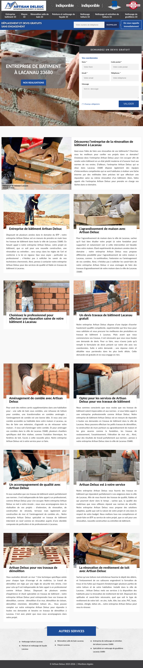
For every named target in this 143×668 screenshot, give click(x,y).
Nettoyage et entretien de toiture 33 (107, 15)
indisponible (65, 5)
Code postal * (116, 62)
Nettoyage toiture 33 (85, 15)
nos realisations (33, 82)
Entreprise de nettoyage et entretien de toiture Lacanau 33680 (107, 642)
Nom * (84, 62)
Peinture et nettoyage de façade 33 (63, 15)
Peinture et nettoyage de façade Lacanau (34, 647)
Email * (85, 73)
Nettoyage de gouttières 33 (131, 15)
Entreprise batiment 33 (10, 15)
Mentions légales (85, 664)
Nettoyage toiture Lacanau (32, 641)
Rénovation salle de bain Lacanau (70, 641)
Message (85, 84)
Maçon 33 (24, 15)
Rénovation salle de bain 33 (40, 15)
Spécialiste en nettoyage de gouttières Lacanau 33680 (108, 650)
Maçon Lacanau (63, 645)
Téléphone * (116, 73)
